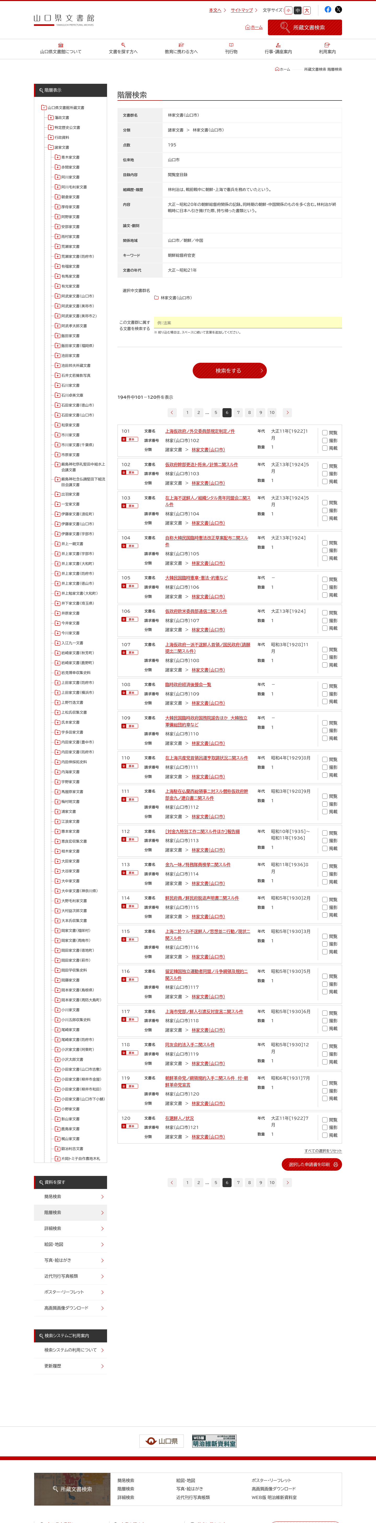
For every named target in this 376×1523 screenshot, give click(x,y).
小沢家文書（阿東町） (77, 1049)
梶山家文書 (70, 1139)
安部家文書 (70, 227)
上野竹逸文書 (72, 702)
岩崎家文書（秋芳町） (77, 653)
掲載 (329, 448)
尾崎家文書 (70, 1030)
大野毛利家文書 (74, 901)
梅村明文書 (70, 802)
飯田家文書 (70, 336)
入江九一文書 (72, 643)
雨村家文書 (70, 237)
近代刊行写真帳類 (61, 1276)
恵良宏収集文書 (74, 841)
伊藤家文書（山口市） (77, 524)
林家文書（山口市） (208, 450)
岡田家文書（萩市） (76, 960)
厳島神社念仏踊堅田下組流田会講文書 (83, 482)
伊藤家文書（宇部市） (77, 534)
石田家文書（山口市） (77, 415)
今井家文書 (70, 623)
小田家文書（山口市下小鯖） (83, 1099)
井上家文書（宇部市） (77, 554)
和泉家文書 (70, 425)
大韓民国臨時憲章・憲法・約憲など (196, 578)
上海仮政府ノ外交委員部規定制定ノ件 (200, 431)
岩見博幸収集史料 (76, 673)
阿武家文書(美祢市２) (79, 316)
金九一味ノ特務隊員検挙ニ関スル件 (198, 864)
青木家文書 (70, 157)
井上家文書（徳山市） (77, 583)
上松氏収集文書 (74, 712)
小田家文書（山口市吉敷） (81, 1069)
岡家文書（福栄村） (76, 930)
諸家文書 (62, 147)
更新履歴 (52, 1366)
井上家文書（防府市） (77, 573)
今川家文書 (70, 633)
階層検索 (52, 1212)
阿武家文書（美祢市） (77, 306)
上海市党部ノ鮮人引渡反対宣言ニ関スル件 (204, 1011)
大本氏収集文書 (74, 921)
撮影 (329, 440)
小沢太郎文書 (72, 1059)
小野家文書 (70, 1109)
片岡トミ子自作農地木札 (80, 1159)
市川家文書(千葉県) (77, 445)
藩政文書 (62, 118)
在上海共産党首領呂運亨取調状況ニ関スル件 (206, 758)
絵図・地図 (53, 1244)
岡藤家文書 (70, 980)
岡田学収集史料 (74, 970)
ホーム (257, 27)
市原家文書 (70, 455)
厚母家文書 (70, 207)
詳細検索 (52, 1228)
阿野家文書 (70, 217)
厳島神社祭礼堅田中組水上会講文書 (83, 467)
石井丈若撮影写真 (76, 375)
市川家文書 (70, 435)
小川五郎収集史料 (76, 1020)
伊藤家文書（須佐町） (77, 514)
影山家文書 (70, 1119)
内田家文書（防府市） (77, 752)
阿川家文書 (70, 177)
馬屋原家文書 (72, 792)
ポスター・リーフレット (64, 1292)
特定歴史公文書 (67, 127)
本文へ (217, 10)
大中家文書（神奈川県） (79, 891)
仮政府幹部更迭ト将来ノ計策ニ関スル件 (201, 464)
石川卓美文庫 (72, 395)
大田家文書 (70, 861)
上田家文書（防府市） (77, 683)
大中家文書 (70, 881)
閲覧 (329, 432)
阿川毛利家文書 (74, 187)
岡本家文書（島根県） (77, 990)
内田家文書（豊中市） (77, 742)
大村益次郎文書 (74, 911)
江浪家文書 (70, 821)
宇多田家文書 (72, 732)
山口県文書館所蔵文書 (66, 108)
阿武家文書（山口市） (77, 296)
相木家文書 (70, 851)
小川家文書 (70, 1010)
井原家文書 (70, 613)
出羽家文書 (70, 494)
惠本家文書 (70, 831)
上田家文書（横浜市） (77, 692)
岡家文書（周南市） (76, 940)
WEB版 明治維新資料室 (274, 1497)
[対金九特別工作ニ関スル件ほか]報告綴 (202, 831)
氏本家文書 (70, 722)
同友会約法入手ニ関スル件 (190, 1045)
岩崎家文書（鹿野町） (77, 663)
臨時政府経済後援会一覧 (188, 684)
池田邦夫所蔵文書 (76, 365)
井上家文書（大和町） (77, 564)
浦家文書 (68, 811)
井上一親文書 (72, 544)
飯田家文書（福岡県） (77, 346)
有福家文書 (70, 266)
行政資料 (62, 137)
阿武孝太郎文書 (74, 326)
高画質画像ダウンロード (66, 1308)
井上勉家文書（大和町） (79, 593)
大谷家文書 (70, 871)
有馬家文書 (70, 276)
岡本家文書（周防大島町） (81, 1000)
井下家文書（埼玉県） (77, 603)
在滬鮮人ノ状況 (179, 1118)
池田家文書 (70, 356)
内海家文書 (70, 772)
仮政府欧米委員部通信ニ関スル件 (196, 611)
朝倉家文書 (70, 197)
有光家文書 (70, 286)
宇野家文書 (70, 782)
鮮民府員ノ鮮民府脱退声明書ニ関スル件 (202, 898)
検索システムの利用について (70, 1350)
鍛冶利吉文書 (72, 1149)
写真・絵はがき (58, 1260)
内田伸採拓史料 (74, 762)
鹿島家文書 (70, 1129)
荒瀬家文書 (70, 246)
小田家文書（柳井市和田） (81, 1089)
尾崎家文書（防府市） (77, 1040)
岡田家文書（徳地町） (77, 950)
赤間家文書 (70, 167)
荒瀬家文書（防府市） (77, 256)
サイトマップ (244, 10)
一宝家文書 (70, 504)
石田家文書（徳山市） (77, 405)
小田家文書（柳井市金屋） (81, 1079)
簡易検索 (52, 1196)
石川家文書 (70, 385)
